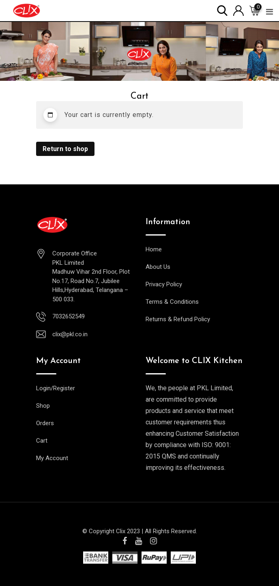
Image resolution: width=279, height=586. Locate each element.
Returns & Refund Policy (178, 319)
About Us (158, 266)
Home (154, 249)
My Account (52, 458)
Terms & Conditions (172, 301)
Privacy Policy (164, 284)
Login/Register (55, 388)
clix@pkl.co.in (70, 334)
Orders (45, 423)
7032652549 (68, 316)
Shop (43, 405)
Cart (41, 440)
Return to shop (65, 149)
